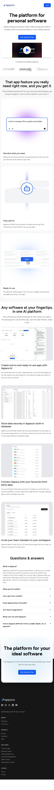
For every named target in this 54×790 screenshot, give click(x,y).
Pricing (3, 733)
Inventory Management (8, 757)
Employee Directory (7, 754)
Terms (3, 772)
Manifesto (4, 721)
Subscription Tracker (8, 762)
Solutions (4, 736)
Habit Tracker (5, 759)
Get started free (27, 37)
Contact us (4, 724)
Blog (2, 739)
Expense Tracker (6, 751)
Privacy (3, 774)
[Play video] (27, 50)
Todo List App (5, 748)
